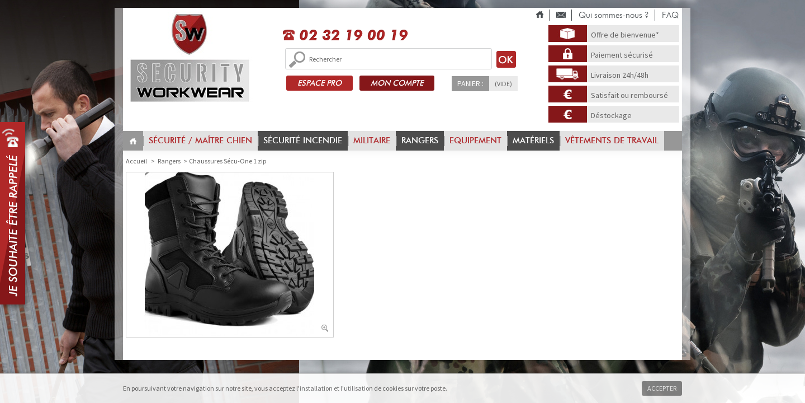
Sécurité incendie (302, 140)
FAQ (670, 15)
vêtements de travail (612, 140)
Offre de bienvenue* (625, 35)
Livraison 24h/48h (619, 75)
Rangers (419, 140)
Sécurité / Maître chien (200, 140)
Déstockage (611, 115)
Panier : (470, 83)
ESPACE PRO (319, 83)
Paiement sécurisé (622, 55)
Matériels (533, 140)
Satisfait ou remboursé (629, 95)
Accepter (661, 388)
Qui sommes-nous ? (614, 15)
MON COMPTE (397, 83)
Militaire (371, 140)
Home (133, 141)
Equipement (475, 140)
